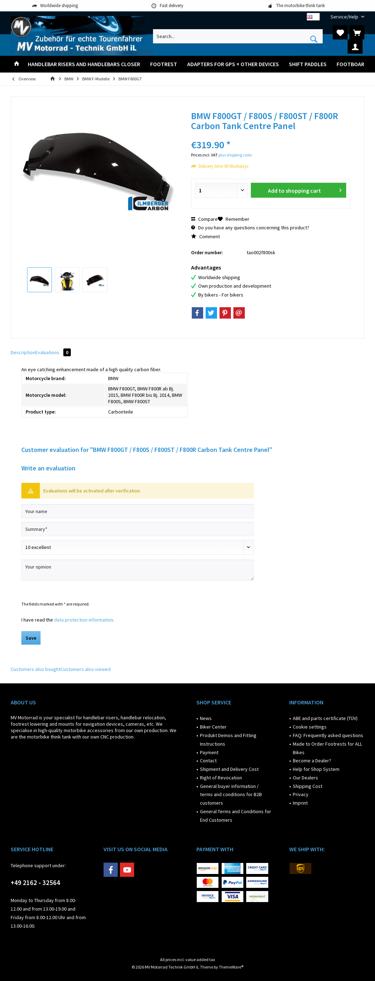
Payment (209, 752)
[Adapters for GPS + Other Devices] (233, 64)
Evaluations (53, 352)
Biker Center (213, 727)
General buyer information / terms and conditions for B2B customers (231, 794)
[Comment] (137, 547)
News (206, 718)
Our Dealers (305, 777)
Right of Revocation (221, 777)
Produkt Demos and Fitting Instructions (228, 739)
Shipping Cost (307, 786)
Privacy (300, 794)
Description (23, 352)
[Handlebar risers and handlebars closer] (84, 64)
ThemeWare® (231, 967)
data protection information (83, 620)
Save (31, 638)
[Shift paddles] (308, 64)
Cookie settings (310, 727)
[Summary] (137, 529)
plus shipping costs (235, 155)
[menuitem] (344, 16)
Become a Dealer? (312, 760)
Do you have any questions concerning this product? (250, 227)
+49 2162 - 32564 (35, 882)
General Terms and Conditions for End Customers (235, 815)
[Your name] (137, 511)
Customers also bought (35, 669)
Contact (208, 760)
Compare (204, 219)
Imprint (300, 803)
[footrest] (163, 64)
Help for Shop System (316, 769)
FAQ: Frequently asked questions (328, 735)
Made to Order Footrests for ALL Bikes (327, 748)
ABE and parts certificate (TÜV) (325, 718)
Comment (205, 236)
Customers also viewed (85, 669)
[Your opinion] (137, 570)
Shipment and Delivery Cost (229, 769)
